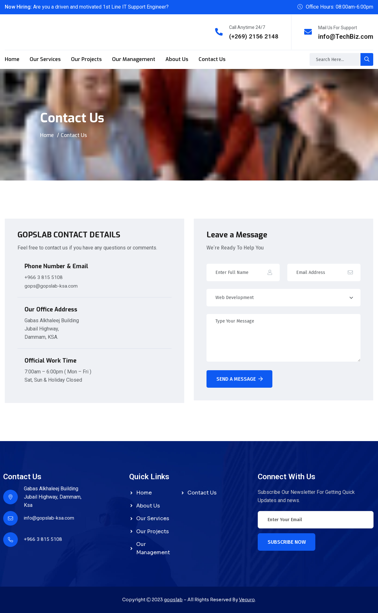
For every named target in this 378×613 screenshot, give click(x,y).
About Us (176, 59)
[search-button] (366, 59)
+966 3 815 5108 (43, 277)
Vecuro (247, 600)
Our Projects (86, 59)
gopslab (173, 600)
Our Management (133, 59)
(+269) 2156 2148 (253, 36)
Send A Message (239, 379)
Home (12, 59)
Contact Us (212, 59)
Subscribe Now (287, 541)
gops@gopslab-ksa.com (51, 285)
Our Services (45, 59)
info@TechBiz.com (345, 36)
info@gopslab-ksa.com (49, 517)
